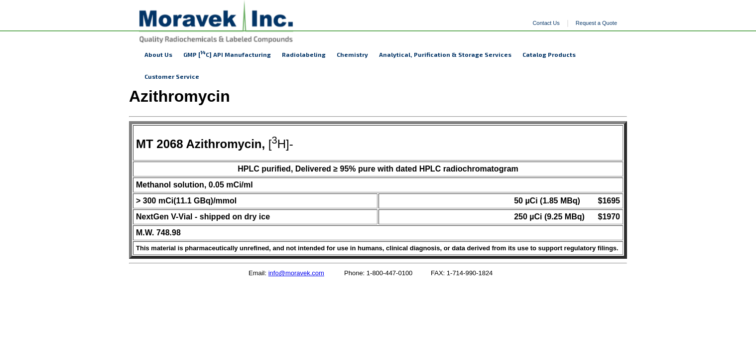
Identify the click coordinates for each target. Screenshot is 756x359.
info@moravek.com (296, 273)
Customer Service (171, 76)
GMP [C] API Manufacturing (227, 53)
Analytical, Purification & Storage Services (445, 54)
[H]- (214, 144)
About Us (158, 54)
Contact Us (545, 23)
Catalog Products (549, 54)
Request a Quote (596, 23)
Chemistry (352, 54)
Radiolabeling (304, 54)
